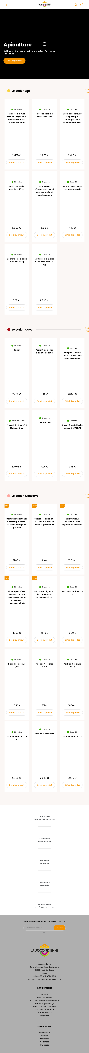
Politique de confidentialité (45, 1006)
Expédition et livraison (44, 1009)
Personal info (44, 1032)
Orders (44, 1035)
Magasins (44, 1015)
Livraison (44, 994)
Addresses (44, 1038)
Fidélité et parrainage (44, 1003)
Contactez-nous (44, 1012)
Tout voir (87, 90)
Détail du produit (16, 162)
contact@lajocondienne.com (48, 979)
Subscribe (59, 928)
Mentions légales (44, 997)
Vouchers (44, 1041)
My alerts (44, 1045)
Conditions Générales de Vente (44, 1000)
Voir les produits (14, 60)
